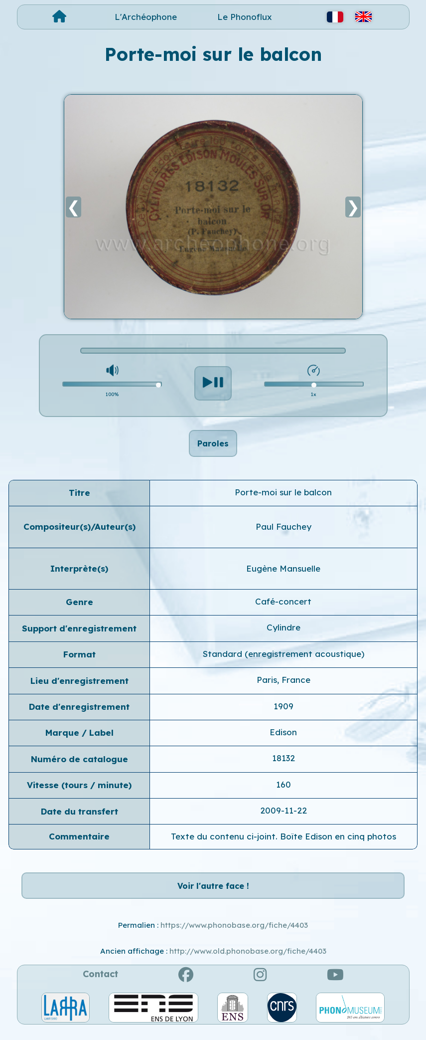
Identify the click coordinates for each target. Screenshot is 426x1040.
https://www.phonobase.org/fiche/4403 (234, 936)
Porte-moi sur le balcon (283, 497)
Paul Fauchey (283, 532)
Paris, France (283, 685)
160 (283, 790)
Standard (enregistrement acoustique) (283, 659)
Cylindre (283, 633)
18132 (283, 763)
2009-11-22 (283, 816)
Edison (283, 737)
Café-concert (283, 607)
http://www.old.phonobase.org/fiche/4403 (247, 962)
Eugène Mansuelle (283, 574)
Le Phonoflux (244, 16)
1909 (283, 711)
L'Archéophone (146, 16)
